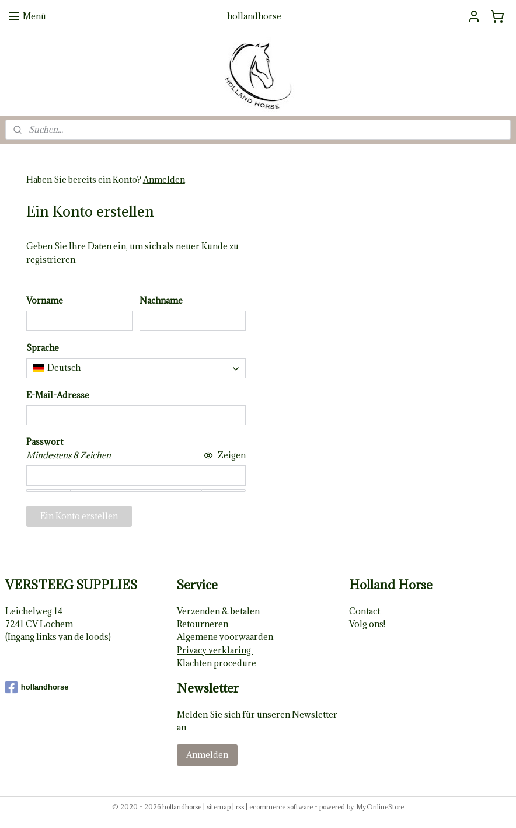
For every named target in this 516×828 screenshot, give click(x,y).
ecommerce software (281, 806)
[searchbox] (136, 368)
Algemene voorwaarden (226, 636)
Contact (364, 611)
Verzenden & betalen (219, 611)
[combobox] (136, 368)
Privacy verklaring (215, 650)
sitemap (219, 806)
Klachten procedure (217, 663)
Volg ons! (368, 623)
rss (240, 806)
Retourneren (203, 623)
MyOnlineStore (380, 806)
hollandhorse (37, 687)
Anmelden (164, 179)
